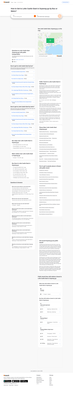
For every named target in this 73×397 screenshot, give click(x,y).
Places (50, 378)
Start (13, 15)
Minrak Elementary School (44, 151)
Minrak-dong (54, 138)
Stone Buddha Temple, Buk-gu (44, 209)
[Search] (60, 16)
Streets (50, 380)
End (37, 15)
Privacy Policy (11, 385)
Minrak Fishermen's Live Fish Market (45, 144)
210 (16, 59)
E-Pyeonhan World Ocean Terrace (45, 138)
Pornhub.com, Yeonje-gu (43, 170)
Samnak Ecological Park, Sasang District (46, 179)
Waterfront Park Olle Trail (43, 136)
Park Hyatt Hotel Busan (52, 161)
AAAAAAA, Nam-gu (42, 202)
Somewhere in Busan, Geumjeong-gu (45, 172)
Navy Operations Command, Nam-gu (45, 214)
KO (37, 383)
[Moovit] (6, 2)
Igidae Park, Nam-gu (43, 197)
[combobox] (23, 16)
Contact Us (16, 385)
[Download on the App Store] (16, 381)
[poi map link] (50, 57)
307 (23, 59)
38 (19, 59)
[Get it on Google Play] (7, 381)
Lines (50, 377)
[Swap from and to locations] (35, 16)
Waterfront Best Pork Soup (44, 131)
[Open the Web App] (24, 381)
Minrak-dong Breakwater (43, 142)
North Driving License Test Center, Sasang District (48, 187)
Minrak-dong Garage (43, 161)
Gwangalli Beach (42, 185)
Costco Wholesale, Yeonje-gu (44, 174)
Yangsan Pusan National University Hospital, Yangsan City (49, 199)
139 (21, 59)
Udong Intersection (53, 151)
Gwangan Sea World (53, 131)
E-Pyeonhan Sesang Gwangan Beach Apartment (47, 149)
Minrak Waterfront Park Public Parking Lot (46, 146)
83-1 (18, 59)
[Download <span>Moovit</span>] (65, 2)
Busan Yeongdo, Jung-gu (43, 181)
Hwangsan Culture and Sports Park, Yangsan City (48, 195)
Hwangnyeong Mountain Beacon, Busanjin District (48, 183)
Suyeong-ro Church (50, 153)
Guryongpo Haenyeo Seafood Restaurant (46, 133)
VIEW (27, 144)
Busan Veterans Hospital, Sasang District (46, 207)
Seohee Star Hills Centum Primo (45, 140)
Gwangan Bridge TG (42, 153)
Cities (50, 383)
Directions (51, 384)
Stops (50, 381)
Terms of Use (6, 385)
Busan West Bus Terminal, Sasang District (46, 211)
